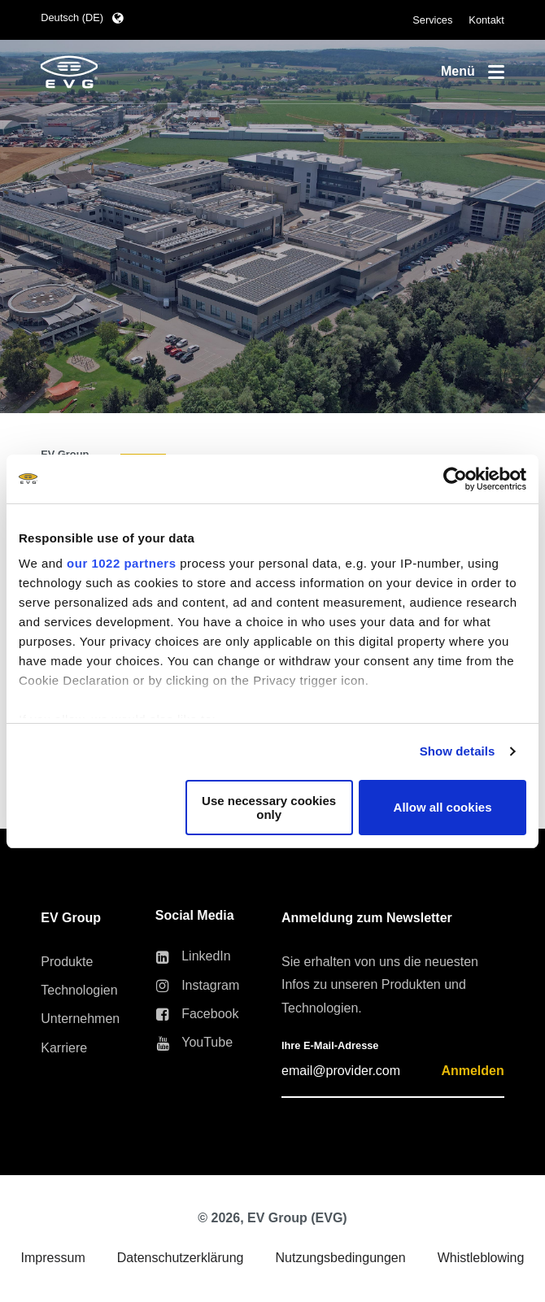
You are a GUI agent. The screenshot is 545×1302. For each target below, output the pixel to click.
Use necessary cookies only (269, 807)
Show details (457, 751)
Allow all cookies (443, 807)
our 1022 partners (121, 563)
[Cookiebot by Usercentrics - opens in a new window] (455, 479)
